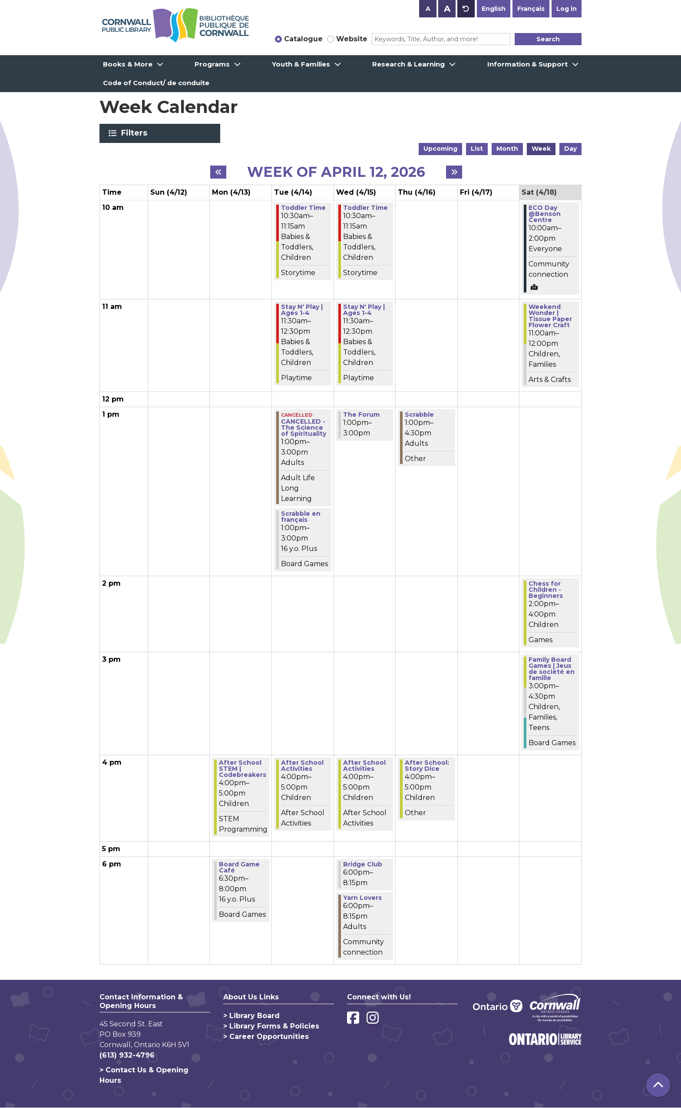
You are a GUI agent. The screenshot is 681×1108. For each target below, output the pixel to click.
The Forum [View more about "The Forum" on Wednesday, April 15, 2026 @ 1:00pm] (361, 414)
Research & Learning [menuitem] (408, 64)
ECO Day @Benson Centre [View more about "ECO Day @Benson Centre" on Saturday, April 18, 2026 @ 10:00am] (545, 214)
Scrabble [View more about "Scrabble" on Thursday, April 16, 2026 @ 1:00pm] (419, 414)
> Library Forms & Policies (271, 1026)
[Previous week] (218, 172)
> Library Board (251, 1016)
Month (507, 149)
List (477, 149)
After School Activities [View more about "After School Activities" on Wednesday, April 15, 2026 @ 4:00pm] (364, 766)
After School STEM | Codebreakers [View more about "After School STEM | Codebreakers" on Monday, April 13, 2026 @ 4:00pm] (242, 769)
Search (548, 39)
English (494, 9)
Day (570, 149)
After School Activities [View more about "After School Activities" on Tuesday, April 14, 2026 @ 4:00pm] (302, 766)
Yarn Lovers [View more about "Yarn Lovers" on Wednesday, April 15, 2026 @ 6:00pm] (362, 898)
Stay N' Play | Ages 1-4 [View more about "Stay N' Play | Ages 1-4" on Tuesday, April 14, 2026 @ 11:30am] (302, 310)
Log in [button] (566, 9)
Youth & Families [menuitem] (301, 64)
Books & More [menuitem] (127, 64)
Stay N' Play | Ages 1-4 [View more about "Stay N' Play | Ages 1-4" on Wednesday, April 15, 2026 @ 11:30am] (364, 310)
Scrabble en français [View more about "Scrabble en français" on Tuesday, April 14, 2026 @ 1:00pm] (301, 517)
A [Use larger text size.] (447, 8)
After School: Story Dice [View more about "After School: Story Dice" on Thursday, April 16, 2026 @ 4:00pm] (427, 766)
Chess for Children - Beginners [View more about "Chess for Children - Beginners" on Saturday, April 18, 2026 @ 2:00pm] (546, 590)
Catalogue (303, 39)
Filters (135, 133)
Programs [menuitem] (212, 64)
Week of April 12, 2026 (336, 172)
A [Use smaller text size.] (428, 9)
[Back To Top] (658, 1085)
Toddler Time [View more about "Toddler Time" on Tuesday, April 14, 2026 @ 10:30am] (303, 208)
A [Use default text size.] (466, 8)
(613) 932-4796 (127, 1055)
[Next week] (454, 172)
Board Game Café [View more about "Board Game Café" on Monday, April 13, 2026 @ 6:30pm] (239, 867)
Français (531, 9)
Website (351, 39)
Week (541, 149)
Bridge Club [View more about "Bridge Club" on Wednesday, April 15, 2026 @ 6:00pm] (362, 864)
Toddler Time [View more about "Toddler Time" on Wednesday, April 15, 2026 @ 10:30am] (365, 208)
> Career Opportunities (266, 1036)
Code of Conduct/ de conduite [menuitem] (156, 83)
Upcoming (440, 149)
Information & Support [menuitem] (527, 64)
